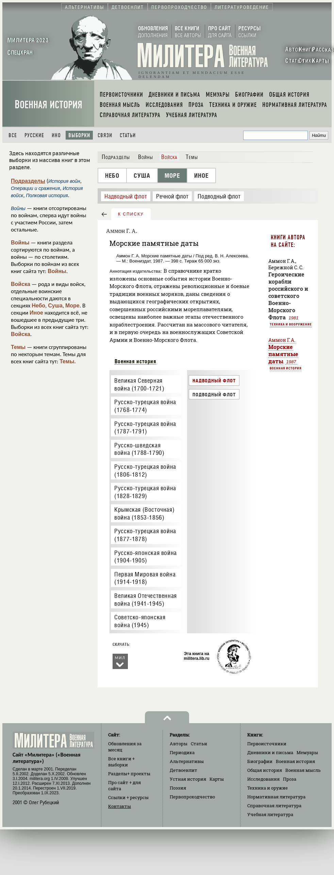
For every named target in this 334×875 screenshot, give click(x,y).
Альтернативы (187, 761)
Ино (56, 135)
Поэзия (178, 788)
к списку (131, 214)
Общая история (264, 770)
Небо (38, 305)
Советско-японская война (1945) (139, 621)
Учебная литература (270, 814)
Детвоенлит (183, 770)
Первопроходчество (192, 797)
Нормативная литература (276, 797)
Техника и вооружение (291, 324)
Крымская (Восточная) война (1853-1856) (144, 513)
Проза (289, 779)
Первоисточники (266, 744)
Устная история (188, 779)
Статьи (128, 135)
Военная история (48, 104)
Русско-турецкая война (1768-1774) (145, 405)
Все (13, 135)
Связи (105, 135)
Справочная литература (274, 805)
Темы (18, 347)
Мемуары (307, 752)
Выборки (79, 135)
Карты (217, 779)
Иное (36, 313)
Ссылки (128, 797)
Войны (20, 242)
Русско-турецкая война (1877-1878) (145, 534)
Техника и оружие (267, 788)
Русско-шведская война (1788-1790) (139, 449)
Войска (20, 284)
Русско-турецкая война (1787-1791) (145, 427)
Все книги (121, 761)
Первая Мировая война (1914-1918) (145, 578)
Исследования (263, 779)
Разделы (129, 773)
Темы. (68, 361)
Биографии (259, 761)
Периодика (182, 752)
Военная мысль (303, 770)
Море (72, 305)
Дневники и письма (270, 752)
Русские (34, 135)
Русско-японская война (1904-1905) (145, 556)
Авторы (178, 744)
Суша (55, 305)
